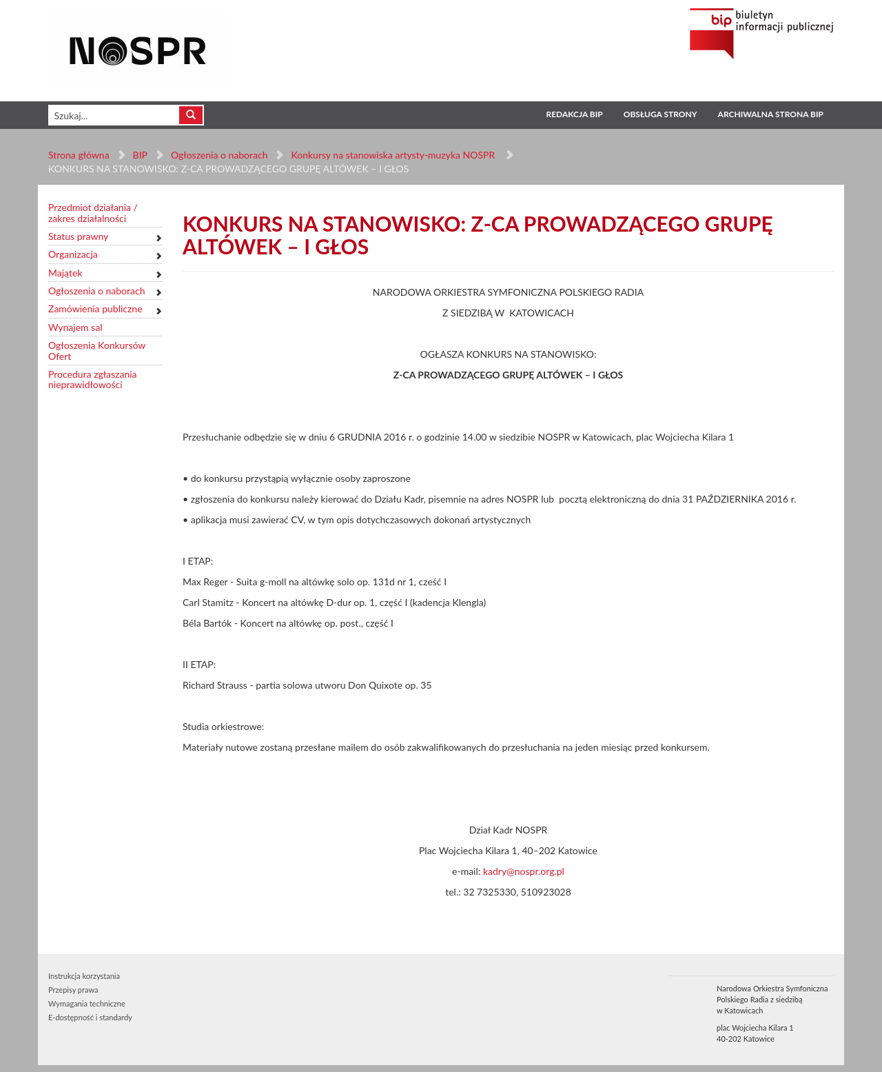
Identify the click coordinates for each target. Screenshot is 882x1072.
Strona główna (79, 155)
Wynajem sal (75, 327)
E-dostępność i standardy (90, 1017)
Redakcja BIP (574, 114)
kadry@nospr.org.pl (523, 871)
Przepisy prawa (73, 989)
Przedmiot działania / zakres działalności (93, 212)
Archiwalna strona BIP (770, 114)
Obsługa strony (660, 114)
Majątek (65, 272)
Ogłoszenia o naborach (219, 155)
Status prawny (78, 236)
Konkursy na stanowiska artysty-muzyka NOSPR (394, 155)
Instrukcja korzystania (84, 975)
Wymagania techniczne (86, 1003)
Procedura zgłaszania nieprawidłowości (92, 379)
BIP (140, 155)
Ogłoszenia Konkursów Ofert (96, 350)
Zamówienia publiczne (95, 308)
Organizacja (73, 254)
